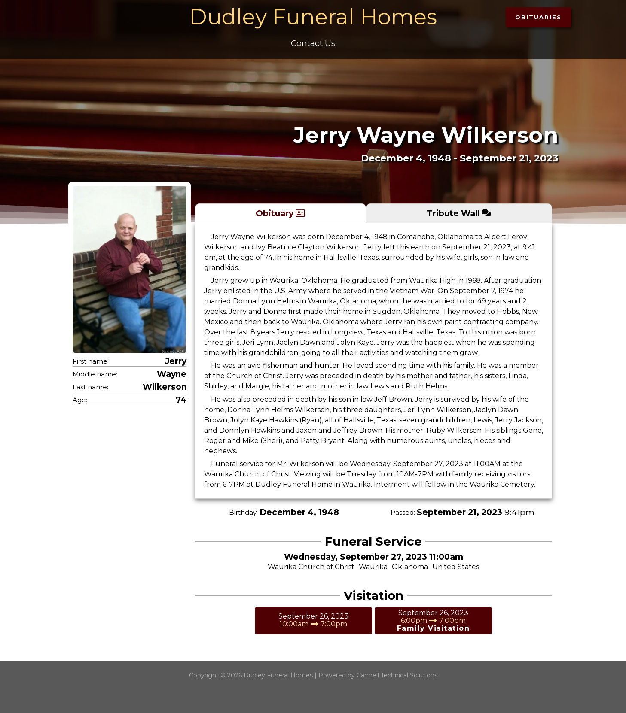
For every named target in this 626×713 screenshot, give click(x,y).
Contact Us (313, 43)
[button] (538, 17)
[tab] (280, 213)
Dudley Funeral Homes (313, 17)
